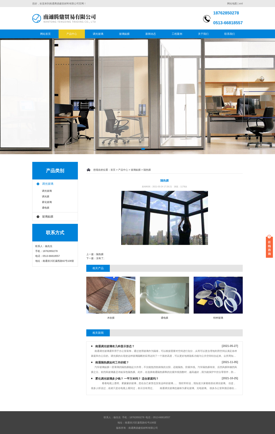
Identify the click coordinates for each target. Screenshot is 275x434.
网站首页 (45, 33)
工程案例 (177, 33)
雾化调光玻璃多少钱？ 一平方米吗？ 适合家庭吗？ (127, 378)
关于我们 (203, 33)
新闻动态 (150, 33)
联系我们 (229, 33)
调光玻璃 (98, 33)
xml (241, 3)
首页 (112, 169)
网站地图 (232, 3)
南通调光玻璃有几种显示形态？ (115, 346)
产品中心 (71, 33)
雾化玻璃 (47, 202)
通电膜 (45, 207)
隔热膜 (147, 169)
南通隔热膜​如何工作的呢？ (112, 362)
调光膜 (45, 196)
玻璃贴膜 (124, 33)
